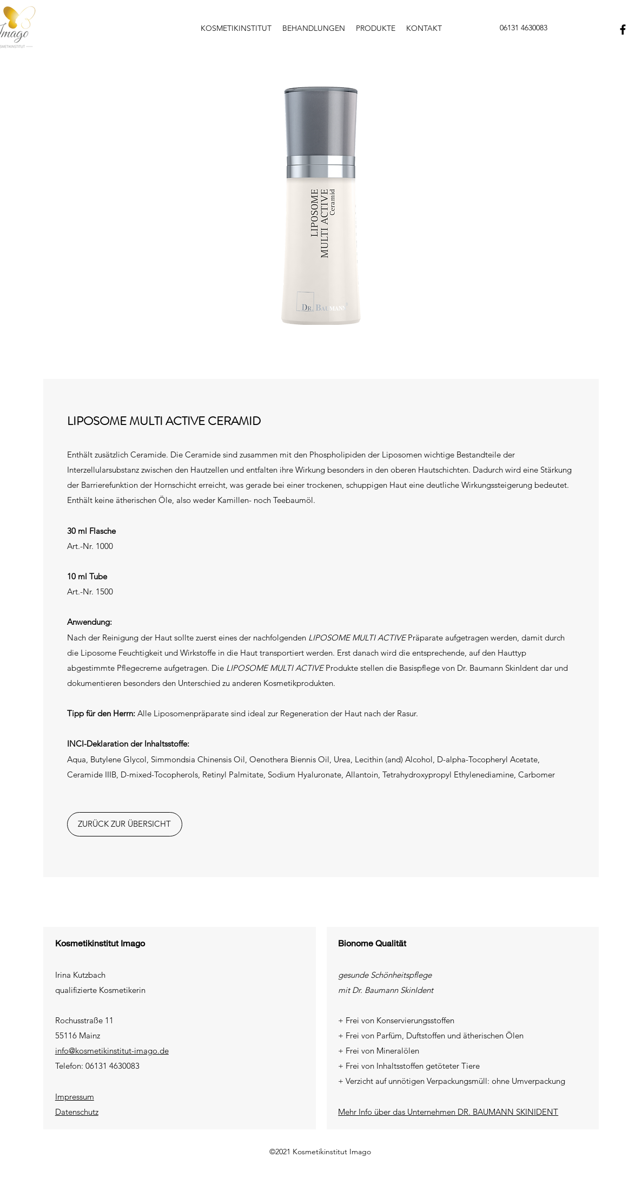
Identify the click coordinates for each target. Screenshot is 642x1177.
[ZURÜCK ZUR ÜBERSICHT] (124, 824)
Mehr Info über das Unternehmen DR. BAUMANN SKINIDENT (448, 1112)
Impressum (74, 1096)
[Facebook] (623, 29)
